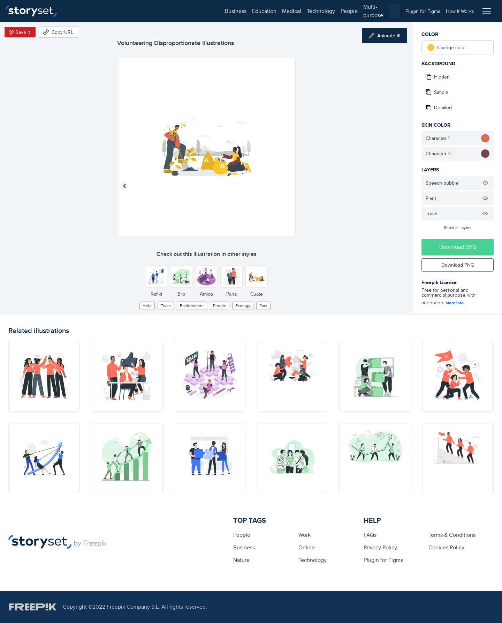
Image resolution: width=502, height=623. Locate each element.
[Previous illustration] (124, 186)
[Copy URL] (59, 32)
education (107, 11)
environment (192, 306)
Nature (241, 560)
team (166, 306)
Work (304, 535)
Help (147, 306)
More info (455, 303)
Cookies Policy (446, 547)
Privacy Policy (380, 547)
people (192, 11)
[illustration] (44, 376)
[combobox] (323, 11)
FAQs (370, 535)
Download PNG (457, 264)
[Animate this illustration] (384, 35)
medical (134, 11)
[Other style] (156, 276)
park (263, 306)
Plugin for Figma (383, 560)
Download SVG (457, 247)
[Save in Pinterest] (20, 32)
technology (164, 11)
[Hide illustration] (485, 183)
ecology (242, 306)
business (79, 11)
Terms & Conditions (452, 535)
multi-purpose (223, 11)
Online (306, 547)
